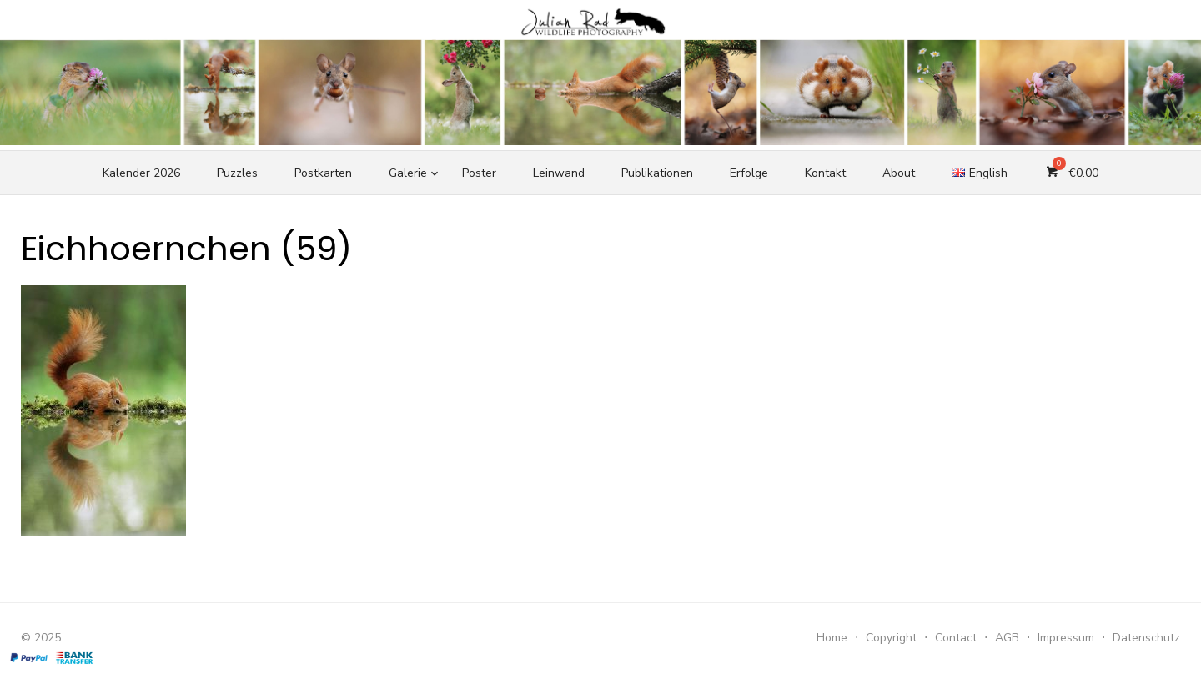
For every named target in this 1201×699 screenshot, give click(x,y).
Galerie (408, 173)
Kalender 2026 (141, 173)
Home (832, 638)
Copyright (891, 638)
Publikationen (657, 173)
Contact (956, 638)
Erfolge (749, 173)
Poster (479, 173)
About (898, 173)
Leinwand (559, 173)
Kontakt (825, 173)
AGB (1007, 638)
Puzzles (237, 173)
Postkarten (323, 173)
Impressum (1066, 638)
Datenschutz (1146, 638)
